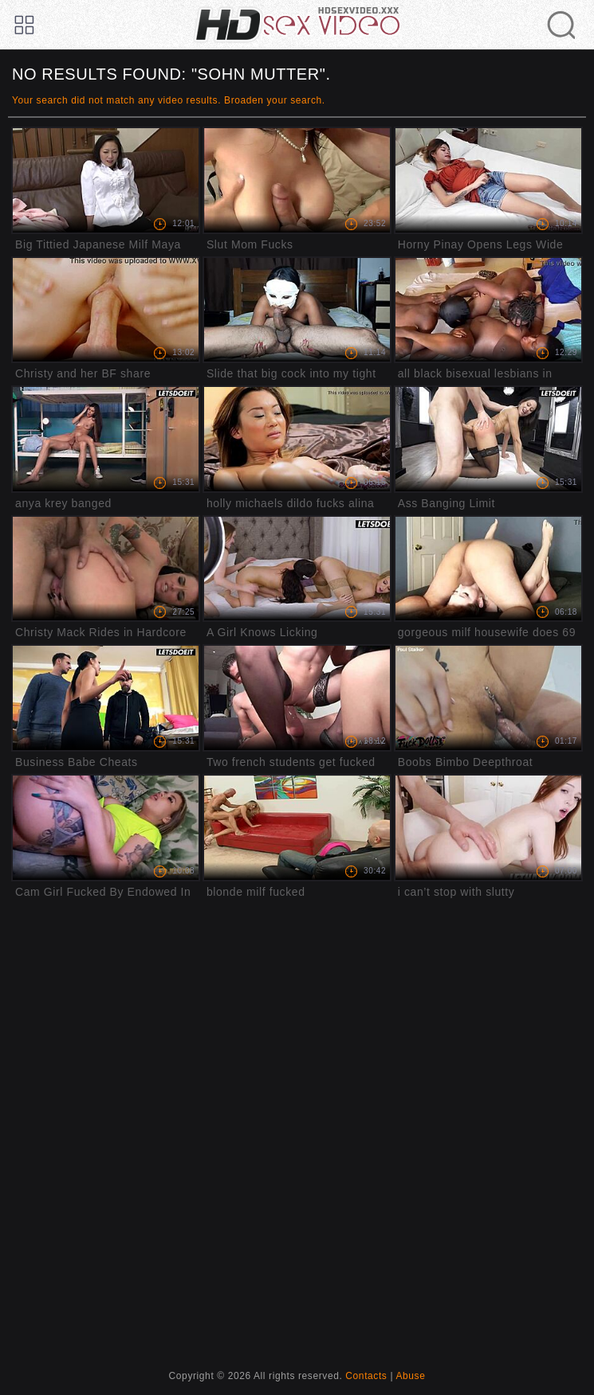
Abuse (410, 1375)
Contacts (366, 1375)
